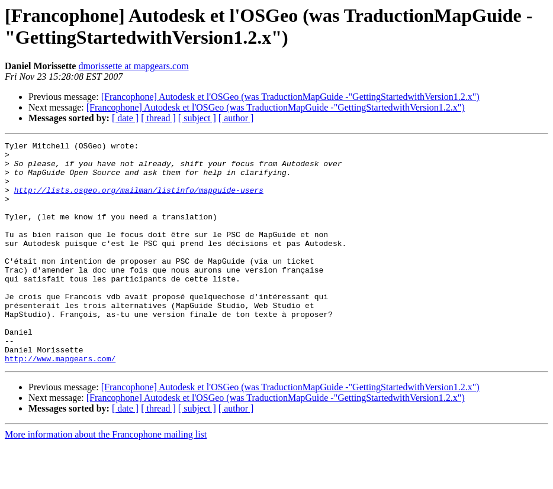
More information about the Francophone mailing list (106, 479)
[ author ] (236, 118)
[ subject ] (197, 118)
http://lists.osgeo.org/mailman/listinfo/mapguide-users (138, 200)
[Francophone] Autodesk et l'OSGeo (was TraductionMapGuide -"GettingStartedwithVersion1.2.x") (290, 97)
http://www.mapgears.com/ (60, 402)
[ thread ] (158, 118)
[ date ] (125, 118)
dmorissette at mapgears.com (133, 66)
